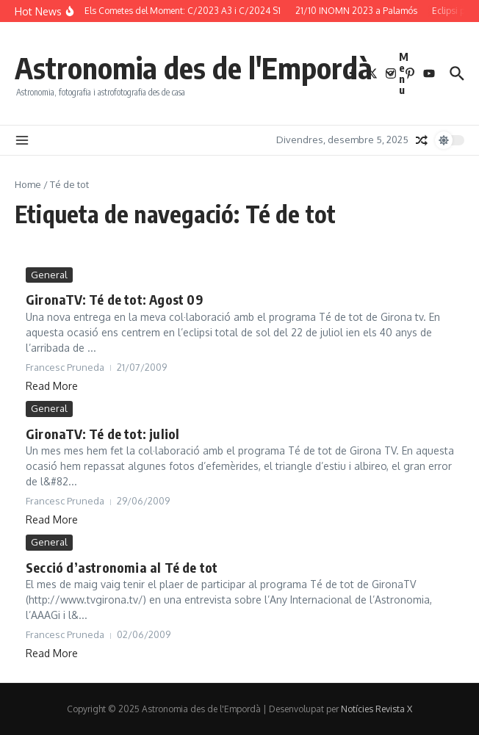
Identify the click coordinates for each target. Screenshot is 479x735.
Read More (52, 386)
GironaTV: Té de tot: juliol (102, 433)
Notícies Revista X (376, 708)
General (49, 274)
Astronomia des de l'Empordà (193, 67)
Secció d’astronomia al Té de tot (121, 567)
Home (28, 184)
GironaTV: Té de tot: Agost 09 (114, 299)
